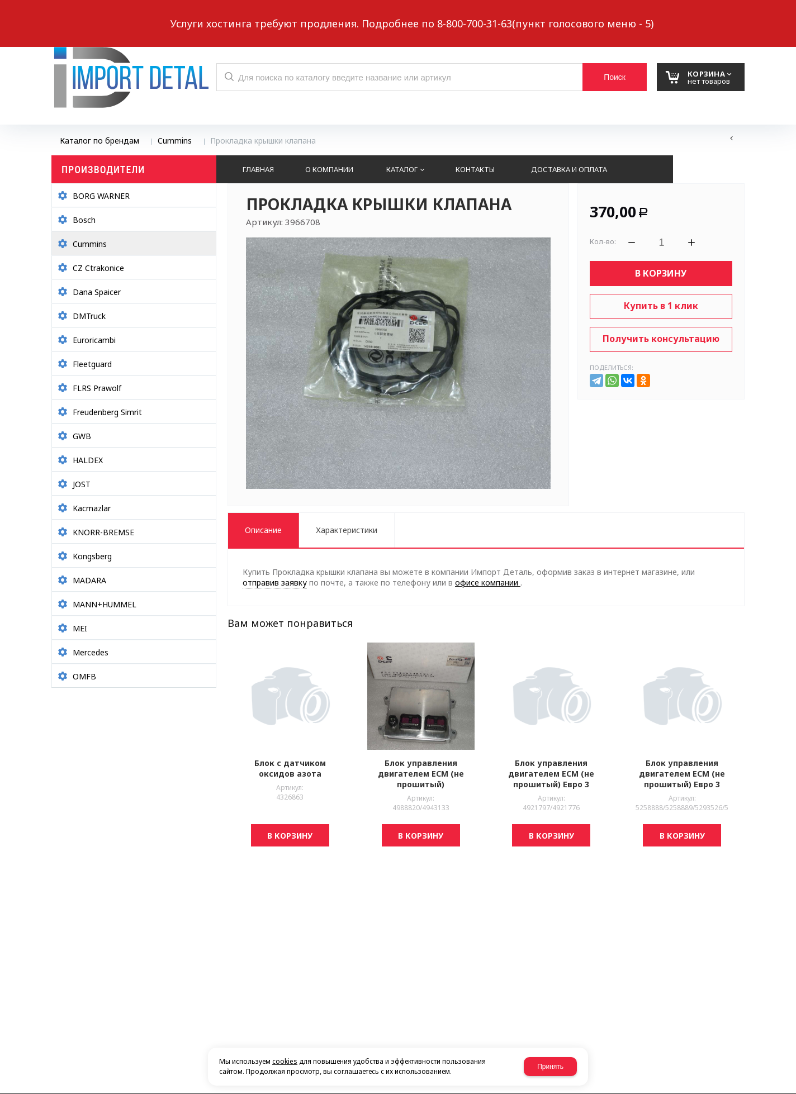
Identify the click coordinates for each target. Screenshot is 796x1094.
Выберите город (254, 15)
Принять (550, 1067)
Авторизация (726, 15)
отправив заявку (275, 582)
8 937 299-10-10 (504, 14)
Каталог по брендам (99, 140)
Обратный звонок (174, 15)
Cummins (175, 140)
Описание (263, 530)
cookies (284, 1061)
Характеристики (346, 530)
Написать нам (90, 15)
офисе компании (487, 582)
